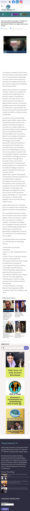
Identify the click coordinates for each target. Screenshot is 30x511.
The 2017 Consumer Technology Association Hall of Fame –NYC (20, 335)
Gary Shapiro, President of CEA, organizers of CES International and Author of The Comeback (7, 316)
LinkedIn (17, 1)
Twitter (9, 1)
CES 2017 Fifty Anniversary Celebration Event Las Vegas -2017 (8, 335)
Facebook (13, 1)
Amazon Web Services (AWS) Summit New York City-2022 (19, 314)
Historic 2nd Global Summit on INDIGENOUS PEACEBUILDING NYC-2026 (12, 477)
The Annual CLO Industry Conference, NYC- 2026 (13, 474)
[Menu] (2, 6)
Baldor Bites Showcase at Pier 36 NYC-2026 (11, 480)
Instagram (21, 1)
